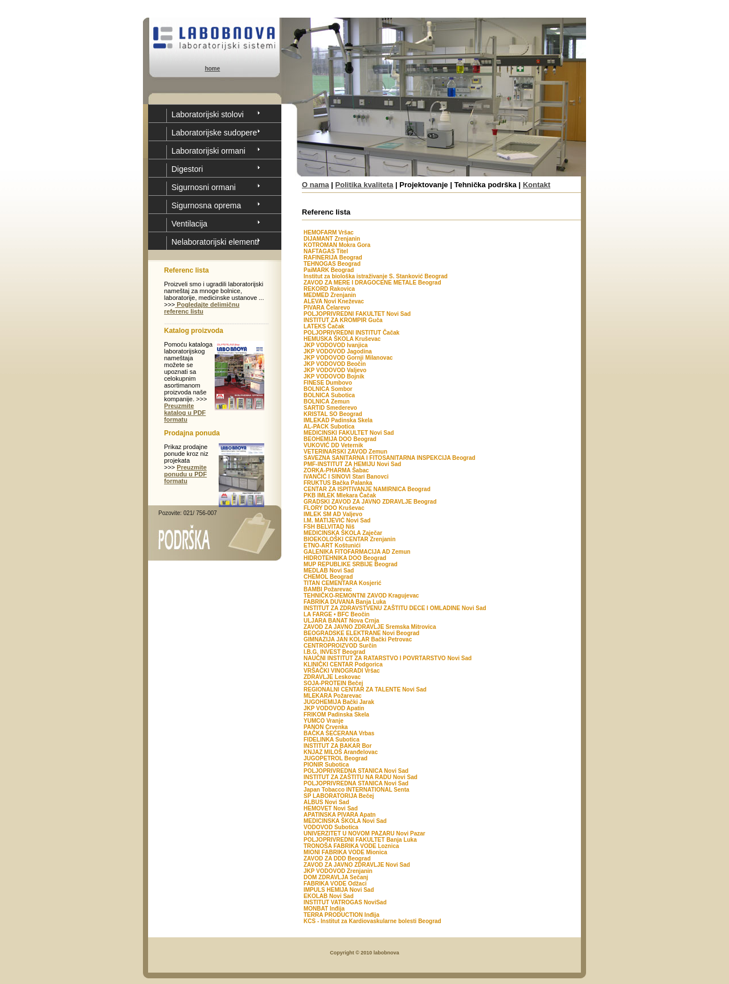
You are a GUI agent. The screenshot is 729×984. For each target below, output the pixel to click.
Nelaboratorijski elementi (215, 241)
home (212, 68)
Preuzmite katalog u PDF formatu (185, 412)
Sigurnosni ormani (203, 187)
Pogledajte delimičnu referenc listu (201, 308)
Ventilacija (189, 223)
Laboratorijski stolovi (207, 114)
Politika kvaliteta (364, 184)
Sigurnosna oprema (206, 205)
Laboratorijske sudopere (214, 132)
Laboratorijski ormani (208, 150)
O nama (315, 184)
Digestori (187, 169)
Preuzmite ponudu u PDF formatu (185, 474)
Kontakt (536, 184)
